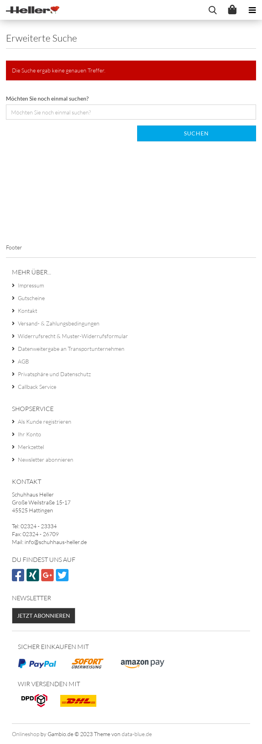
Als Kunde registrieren (44, 421)
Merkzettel (31, 446)
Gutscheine (31, 298)
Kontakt (27, 310)
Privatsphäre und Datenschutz (54, 374)
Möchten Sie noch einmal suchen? (47, 98)
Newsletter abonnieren (45, 459)
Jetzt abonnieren (43, 615)
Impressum (31, 285)
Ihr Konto (29, 434)
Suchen (196, 133)
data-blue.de (137, 734)
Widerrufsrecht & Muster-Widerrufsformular (73, 336)
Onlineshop (25, 734)
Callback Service (37, 386)
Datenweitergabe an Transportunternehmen (71, 348)
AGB (23, 361)
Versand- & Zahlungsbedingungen (58, 323)
